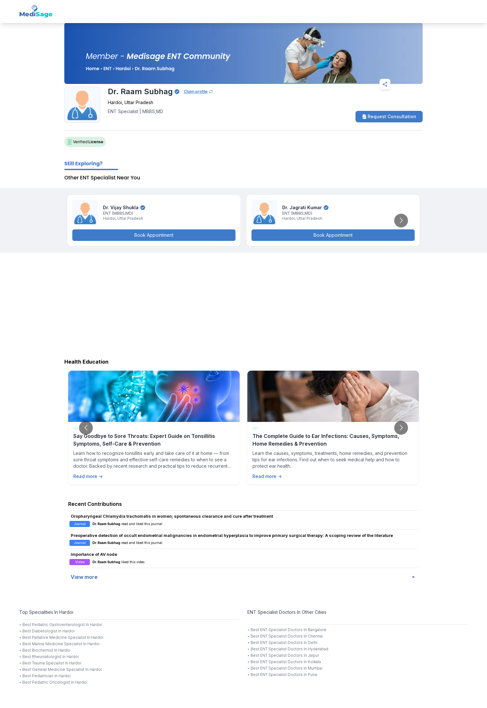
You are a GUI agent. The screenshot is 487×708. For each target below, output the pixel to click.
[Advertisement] (243, 304)
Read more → (88, 476)
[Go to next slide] (401, 220)
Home (92, 68)
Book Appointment (153, 235)
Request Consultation (389, 116)
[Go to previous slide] (86, 428)
